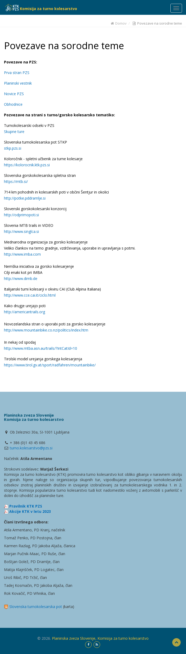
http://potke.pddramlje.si (25, 198)
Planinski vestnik (18, 83)
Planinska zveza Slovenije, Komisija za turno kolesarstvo (100, 638)
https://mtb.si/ (16, 181)
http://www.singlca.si (21, 231)
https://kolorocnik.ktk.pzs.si (27, 164)
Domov (118, 23)
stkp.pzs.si (12, 148)
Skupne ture (14, 131)
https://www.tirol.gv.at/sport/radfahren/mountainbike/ (50, 364)
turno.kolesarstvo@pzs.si (31, 447)
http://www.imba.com (22, 254)
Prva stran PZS (16, 72)
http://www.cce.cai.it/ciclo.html (30, 295)
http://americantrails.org (24, 311)
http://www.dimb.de (20, 278)
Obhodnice (13, 104)
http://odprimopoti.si (21, 214)
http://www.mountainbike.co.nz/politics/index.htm (46, 330)
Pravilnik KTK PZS (25, 506)
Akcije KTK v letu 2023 (30, 511)
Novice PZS (14, 93)
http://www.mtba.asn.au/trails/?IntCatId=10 (40, 348)
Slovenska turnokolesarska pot (35, 606)
